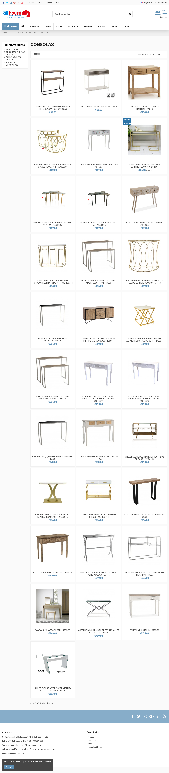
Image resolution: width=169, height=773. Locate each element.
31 (159, 54)
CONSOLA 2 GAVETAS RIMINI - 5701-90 (52, 630)
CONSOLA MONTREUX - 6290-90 (144, 630)
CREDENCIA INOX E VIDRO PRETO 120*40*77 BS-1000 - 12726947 (98, 631)
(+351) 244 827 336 (35, 741)
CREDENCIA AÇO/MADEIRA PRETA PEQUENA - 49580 (52, 339)
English (146, 3)
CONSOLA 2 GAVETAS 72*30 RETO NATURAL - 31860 (144, 108)
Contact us (31, 3)
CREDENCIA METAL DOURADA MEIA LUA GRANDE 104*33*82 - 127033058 (52, 165)
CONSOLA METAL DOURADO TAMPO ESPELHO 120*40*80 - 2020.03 (144, 165)
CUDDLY (9, 54)
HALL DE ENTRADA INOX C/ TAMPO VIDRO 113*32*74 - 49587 (144, 573)
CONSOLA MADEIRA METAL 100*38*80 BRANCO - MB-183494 (98, 515)
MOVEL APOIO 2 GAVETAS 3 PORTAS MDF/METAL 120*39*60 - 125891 (98, 339)
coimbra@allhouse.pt (19, 737)
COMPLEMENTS (12, 49)
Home (58, 3)
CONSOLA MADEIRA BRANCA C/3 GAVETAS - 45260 (98, 457)
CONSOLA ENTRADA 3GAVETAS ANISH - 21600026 (144, 223)
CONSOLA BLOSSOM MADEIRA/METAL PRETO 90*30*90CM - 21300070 (52, 107)
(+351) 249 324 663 (36, 745)
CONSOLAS (11, 60)
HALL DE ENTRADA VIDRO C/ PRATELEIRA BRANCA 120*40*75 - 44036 (53, 689)
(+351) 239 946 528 (40, 737)
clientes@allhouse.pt (17, 753)
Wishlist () (161, 3)
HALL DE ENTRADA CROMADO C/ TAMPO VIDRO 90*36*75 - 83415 (98, 573)
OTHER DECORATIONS (14, 45)
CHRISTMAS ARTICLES (15, 52)
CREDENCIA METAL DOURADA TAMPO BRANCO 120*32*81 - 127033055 (52, 515)
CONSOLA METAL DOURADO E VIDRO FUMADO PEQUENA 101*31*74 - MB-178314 (53, 281)
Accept (9, 767)
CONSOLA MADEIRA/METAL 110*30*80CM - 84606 (144, 515)
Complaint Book (95, 747)
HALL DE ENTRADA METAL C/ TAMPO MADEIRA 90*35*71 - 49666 (98, 281)
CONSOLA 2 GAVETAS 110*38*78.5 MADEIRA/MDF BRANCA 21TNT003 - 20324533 (98, 398)
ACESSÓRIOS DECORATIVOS (12, 63)
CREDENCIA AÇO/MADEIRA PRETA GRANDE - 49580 (52, 457)
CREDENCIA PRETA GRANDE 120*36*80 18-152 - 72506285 (98, 223)
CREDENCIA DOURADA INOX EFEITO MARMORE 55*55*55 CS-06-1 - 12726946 (145, 339)
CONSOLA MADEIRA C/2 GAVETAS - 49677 (52, 572)
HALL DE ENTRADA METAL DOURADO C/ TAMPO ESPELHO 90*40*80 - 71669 (144, 281)
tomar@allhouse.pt (16, 745)
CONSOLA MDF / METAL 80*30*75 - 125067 (98, 107)
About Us (50, 3)
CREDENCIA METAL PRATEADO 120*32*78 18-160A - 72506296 (144, 458)
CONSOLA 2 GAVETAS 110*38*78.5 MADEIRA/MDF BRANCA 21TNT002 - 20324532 (144, 398)
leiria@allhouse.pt (15, 741)
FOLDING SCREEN (13, 57)
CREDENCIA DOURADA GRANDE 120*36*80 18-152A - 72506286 (52, 223)
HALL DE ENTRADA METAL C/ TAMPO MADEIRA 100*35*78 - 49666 (53, 397)
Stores (41, 3)
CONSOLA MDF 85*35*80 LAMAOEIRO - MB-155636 (99, 165)
